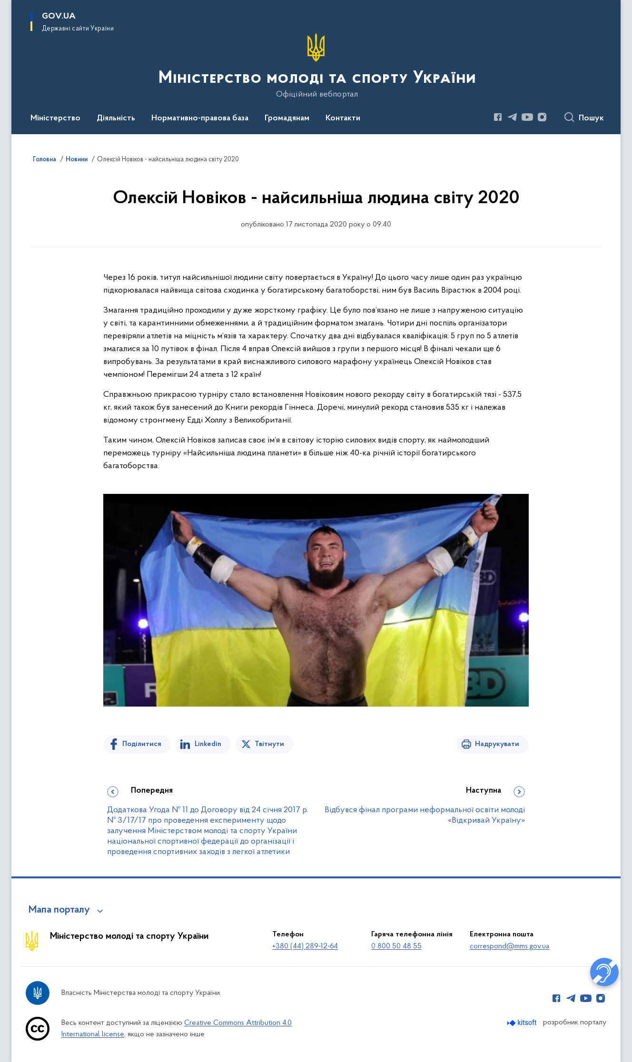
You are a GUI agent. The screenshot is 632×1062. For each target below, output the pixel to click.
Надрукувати (497, 744)
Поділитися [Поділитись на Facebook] (141, 744)
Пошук (591, 118)
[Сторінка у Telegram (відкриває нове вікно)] (512, 117)
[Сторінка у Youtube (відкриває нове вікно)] (527, 117)
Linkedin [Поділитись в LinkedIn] (208, 744)
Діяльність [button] (116, 118)
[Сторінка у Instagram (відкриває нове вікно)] (542, 117)
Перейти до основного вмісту (6, 6)
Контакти (343, 118)
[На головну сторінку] (316, 66)
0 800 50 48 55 (396, 946)
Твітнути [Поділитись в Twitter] (269, 744)
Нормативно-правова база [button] (199, 118)
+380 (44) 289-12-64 (305, 946)
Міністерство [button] (55, 118)
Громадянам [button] (287, 118)
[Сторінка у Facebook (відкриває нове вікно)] (498, 117)
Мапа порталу (59, 910)
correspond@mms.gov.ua (509, 946)
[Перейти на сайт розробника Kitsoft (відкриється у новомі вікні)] (522, 1022)
